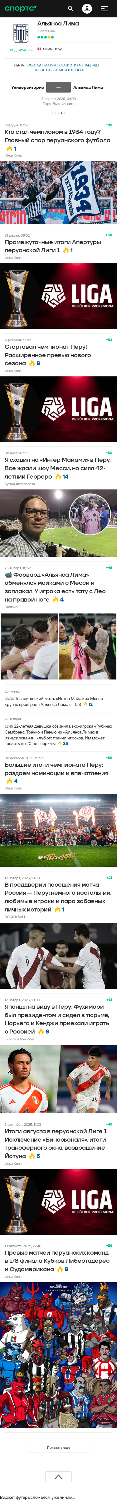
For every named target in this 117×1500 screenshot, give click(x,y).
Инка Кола (13, 155)
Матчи (50, 65)
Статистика (70, 65)
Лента (19, 65)
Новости (42, 70)
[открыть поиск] (70, 8)
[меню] (104, 8)
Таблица (92, 65)
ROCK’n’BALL (15, 916)
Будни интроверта (20, 483)
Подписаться (21, 50)
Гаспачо (11, 606)
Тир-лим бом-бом (19, 1039)
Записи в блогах (68, 70)
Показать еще (58, 1447)
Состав (34, 65)
